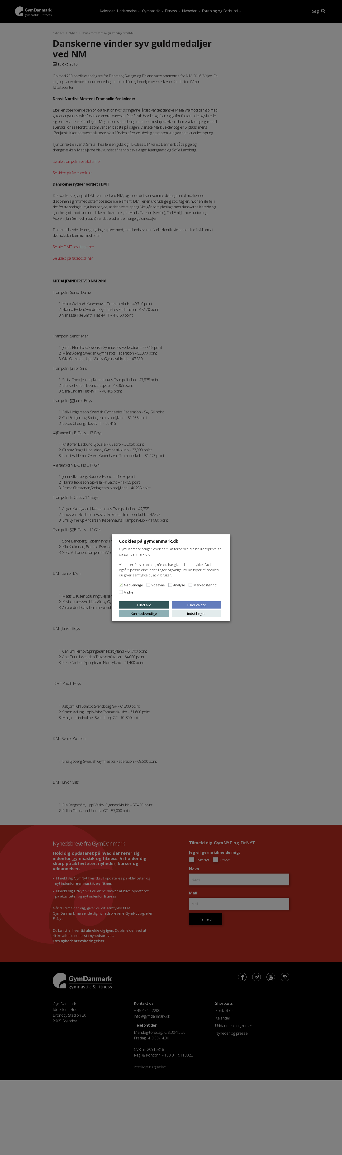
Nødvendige (133, 584)
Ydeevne (158, 584)
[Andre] (121, 592)
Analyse (179, 584)
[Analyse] (170, 585)
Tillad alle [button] (143, 604)
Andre (128, 591)
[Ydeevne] (148, 585)
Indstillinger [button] (196, 613)
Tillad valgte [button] (196, 604)
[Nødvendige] (121, 585)
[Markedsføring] (190, 585)
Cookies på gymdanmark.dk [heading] (148, 541)
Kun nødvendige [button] (144, 613)
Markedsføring (205, 584)
